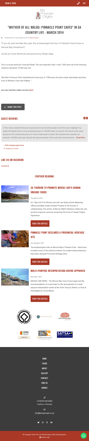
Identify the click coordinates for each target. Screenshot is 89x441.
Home (44, 358)
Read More (80, 137)
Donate (45, 387)
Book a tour (10, 3)
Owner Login (44, 437)
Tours (44, 363)
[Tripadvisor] (51, 422)
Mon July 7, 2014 (36, 277)
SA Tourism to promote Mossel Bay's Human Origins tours (55, 190)
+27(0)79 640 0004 (44, 401)
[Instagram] (42, 422)
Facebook (5, 166)
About (44, 368)
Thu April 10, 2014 (36, 198)
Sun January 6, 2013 (37, 243)
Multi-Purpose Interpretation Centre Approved (58, 271)
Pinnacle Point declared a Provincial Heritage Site (57, 235)
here (31, 90)
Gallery (44, 373)
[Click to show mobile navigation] (85, 3)
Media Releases (34, 38)
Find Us (44, 383)
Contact (44, 378)
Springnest (62, 434)
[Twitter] (38, 422)
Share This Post (13, 107)
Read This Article (40, 223)
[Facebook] (47, 422)
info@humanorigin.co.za (44, 413)
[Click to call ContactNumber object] (78, 3)
